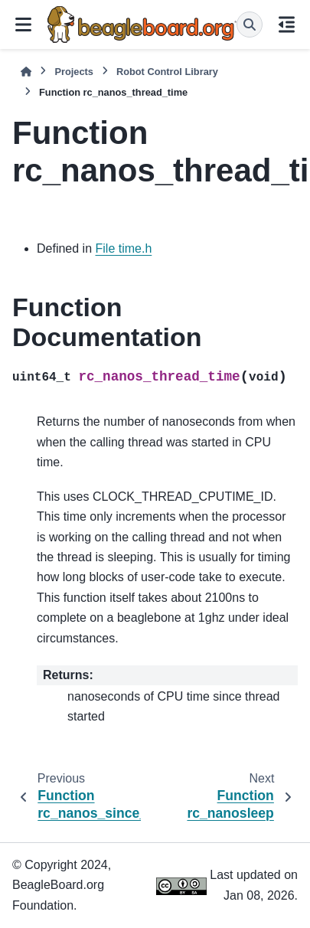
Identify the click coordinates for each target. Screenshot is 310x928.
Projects (73, 71)
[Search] (250, 24)
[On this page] (286, 24)
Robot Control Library (167, 71)
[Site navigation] (23, 24)
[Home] (26, 72)
